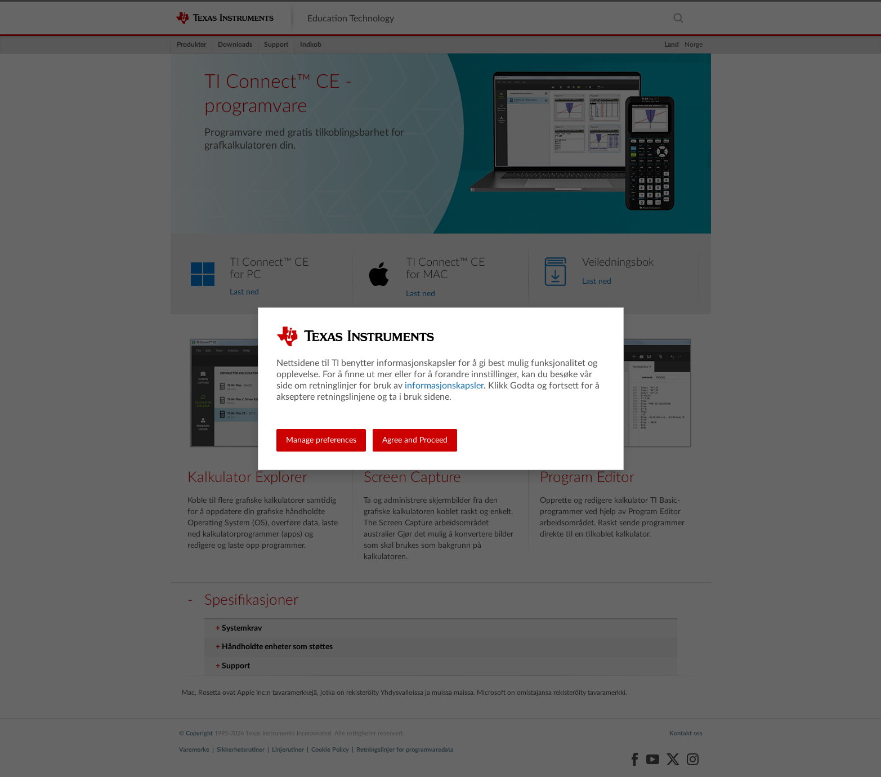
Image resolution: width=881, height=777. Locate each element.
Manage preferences (321, 440)
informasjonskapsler (444, 385)
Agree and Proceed (415, 440)
